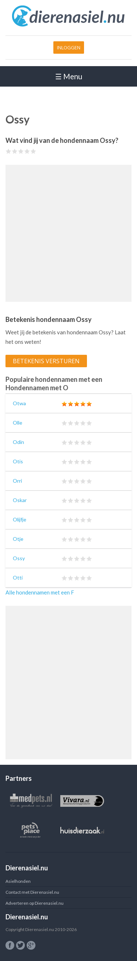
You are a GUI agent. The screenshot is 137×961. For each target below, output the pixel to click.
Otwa (19, 403)
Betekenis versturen (46, 361)
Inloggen (68, 47)
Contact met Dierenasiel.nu (32, 892)
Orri (17, 481)
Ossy (19, 558)
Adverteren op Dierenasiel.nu (34, 903)
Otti (18, 577)
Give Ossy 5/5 (33, 151)
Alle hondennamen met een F (39, 592)
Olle (17, 422)
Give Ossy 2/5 (15, 151)
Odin (18, 442)
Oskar (20, 500)
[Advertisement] (68, 233)
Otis (18, 461)
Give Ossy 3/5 (21, 151)
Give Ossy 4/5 (27, 151)
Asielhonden (18, 881)
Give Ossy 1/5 (8, 151)
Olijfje (19, 519)
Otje (18, 539)
